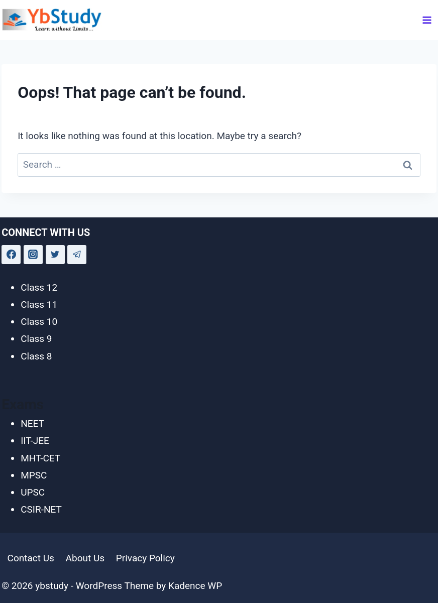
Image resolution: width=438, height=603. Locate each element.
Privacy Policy (145, 558)
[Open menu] (427, 20)
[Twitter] (55, 254)
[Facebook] (11, 254)
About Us (85, 558)
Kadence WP (195, 585)
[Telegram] (76, 254)
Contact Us (31, 558)
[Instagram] (33, 254)
